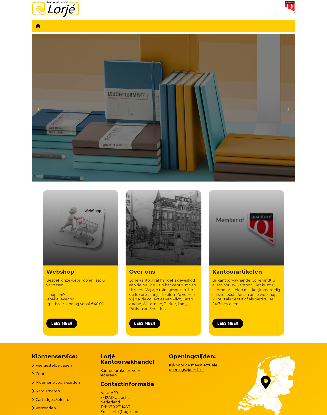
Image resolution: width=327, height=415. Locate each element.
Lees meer (61, 323)
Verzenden (46, 408)
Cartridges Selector (53, 400)
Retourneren (48, 391)
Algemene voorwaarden (58, 382)
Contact (43, 374)
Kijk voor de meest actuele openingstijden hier (193, 367)
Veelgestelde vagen (54, 365)
